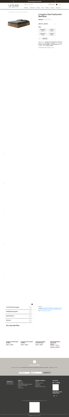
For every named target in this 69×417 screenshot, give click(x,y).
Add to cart (45, 38)
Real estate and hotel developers (25, 384)
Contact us (10, 381)
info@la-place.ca (10, 383)
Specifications (10, 316)
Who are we (20, 383)
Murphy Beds (32, 7)
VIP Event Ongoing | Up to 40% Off (34, 1)
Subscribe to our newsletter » (57, 392)
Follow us (55, 380)
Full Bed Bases (56, 308)
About (20, 380)
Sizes (39, 27)
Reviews (8, 320)
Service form (38, 385)
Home (9, 12)
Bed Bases (38, 7)
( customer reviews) (47, 19)
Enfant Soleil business (22, 385)
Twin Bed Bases (50, 308)
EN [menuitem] (54, 395)
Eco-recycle (20, 387)
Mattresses (26, 7)
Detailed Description (12, 311)
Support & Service (40, 380)
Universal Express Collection (45, 310)
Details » (52, 47)
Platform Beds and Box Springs (55, 309)
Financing (37, 384)
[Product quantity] (40, 39)
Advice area (58, 7)
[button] (13, 1)
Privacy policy (39, 412)
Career (19, 386)
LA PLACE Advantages (12, 307)
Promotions (52, 7)
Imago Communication (37, 415)
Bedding (47, 7)
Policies (37, 381)
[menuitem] (60, 4)
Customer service (39, 383)
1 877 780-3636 (10, 382)
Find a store (52, 4)
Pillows (42, 7)
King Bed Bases (46, 309)
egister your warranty (40, 386)
